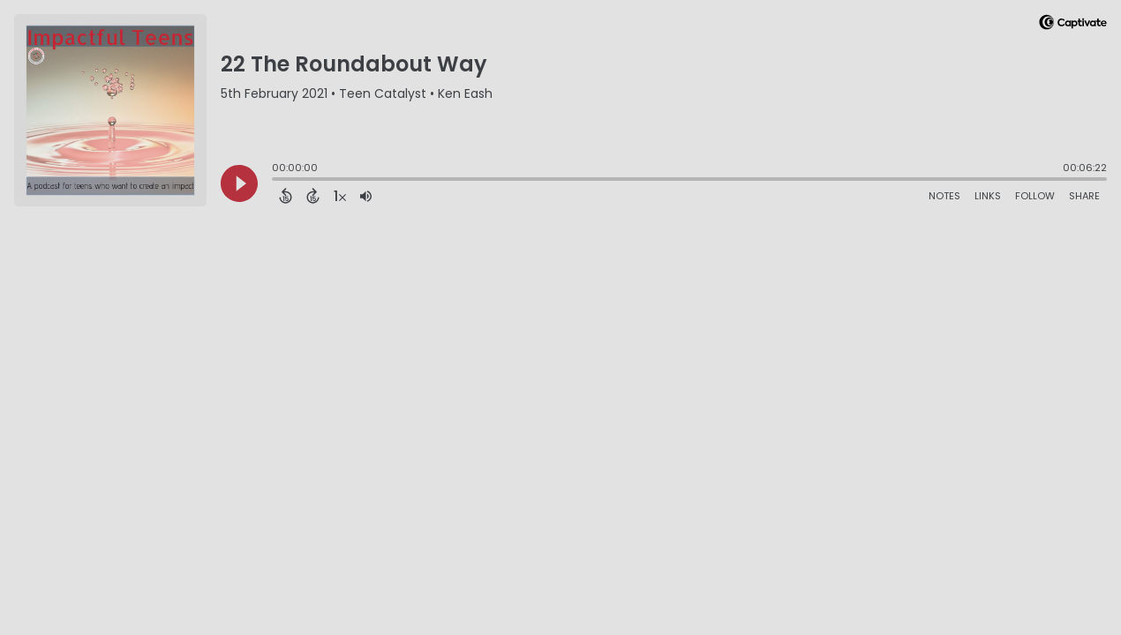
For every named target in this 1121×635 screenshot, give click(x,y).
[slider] (276, 181)
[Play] (239, 183)
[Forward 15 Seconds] (313, 195)
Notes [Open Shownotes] (944, 196)
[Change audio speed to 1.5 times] (340, 195)
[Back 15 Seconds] (285, 195)
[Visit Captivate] (1073, 25)
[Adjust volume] (366, 195)
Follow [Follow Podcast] (1035, 196)
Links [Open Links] (987, 196)
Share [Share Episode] (1084, 196)
